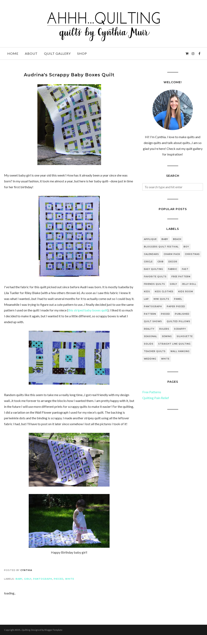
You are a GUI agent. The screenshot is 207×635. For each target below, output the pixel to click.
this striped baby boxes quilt (88, 310)
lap (146, 299)
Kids (147, 291)
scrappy (180, 329)
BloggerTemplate (53, 630)
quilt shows (153, 321)
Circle (148, 261)
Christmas (192, 254)
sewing (167, 336)
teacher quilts (155, 351)
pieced (58, 578)
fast (185, 269)
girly (28, 578)
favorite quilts (155, 276)
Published (182, 314)
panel (178, 299)
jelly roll (189, 284)
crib (160, 261)
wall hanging (180, 351)
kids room (185, 291)
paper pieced (176, 306)
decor (172, 261)
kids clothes (164, 291)
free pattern (180, 276)
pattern (150, 314)
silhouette (185, 336)
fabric (172, 269)
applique (150, 239)
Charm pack (172, 254)
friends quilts (154, 284)
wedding (150, 358)
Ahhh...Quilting (22, 630)
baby (19, 578)
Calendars (151, 254)
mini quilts (161, 299)
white (69, 578)
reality (149, 329)
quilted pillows (178, 321)
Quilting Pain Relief (155, 398)
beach (177, 239)
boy (186, 246)
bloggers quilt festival (161, 246)
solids (148, 344)
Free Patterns (151, 392)
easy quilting (153, 269)
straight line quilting (174, 344)
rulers (164, 329)
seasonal (150, 336)
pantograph (42, 578)
